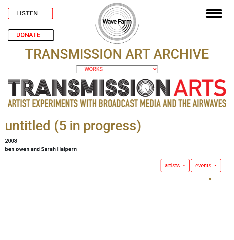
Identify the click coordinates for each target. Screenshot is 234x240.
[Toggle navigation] (214, 13)
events (204, 165)
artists (173, 165)
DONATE (30, 35)
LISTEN (30, 13)
